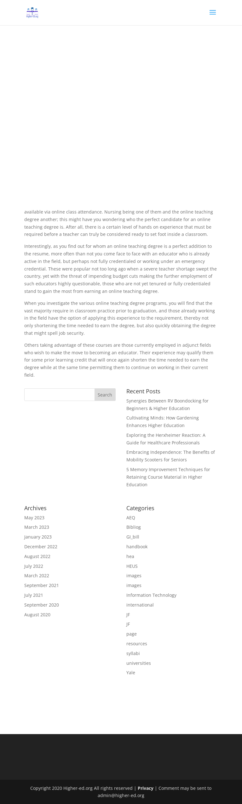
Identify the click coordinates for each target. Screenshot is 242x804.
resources (136, 644)
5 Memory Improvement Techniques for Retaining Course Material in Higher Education (168, 477)
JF (128, 615)
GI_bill (132, 537)
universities (138, 663)
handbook (136, 547)
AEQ (130, 518)
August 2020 (37, 615)
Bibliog (133, 527)
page (131, 634)
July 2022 (33, 566)
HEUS (132, 566)
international (140, 605)
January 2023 (38, 537)
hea (130, 556)
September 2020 (41, 605)
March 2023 (36, 527)
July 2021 (33, 595)
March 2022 (36, 576)
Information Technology (151, 595)
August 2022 (37, 556)
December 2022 (40, 547)
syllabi (133, 653)
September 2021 (41, 585)
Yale (130, 673)
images (133, 576)
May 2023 (34, 518)
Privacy (145, 788)
